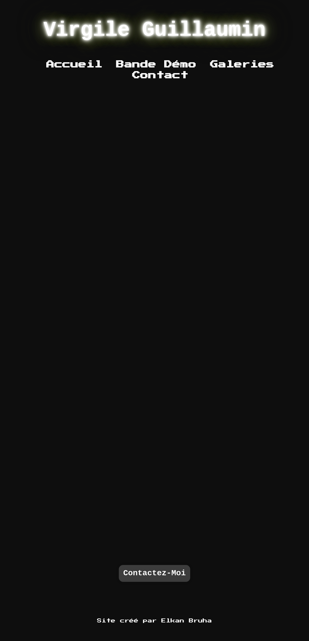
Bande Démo (156, 65)
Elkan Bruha (186, 620)
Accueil (74, 65)
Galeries (242, 65)
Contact (160, 75)
